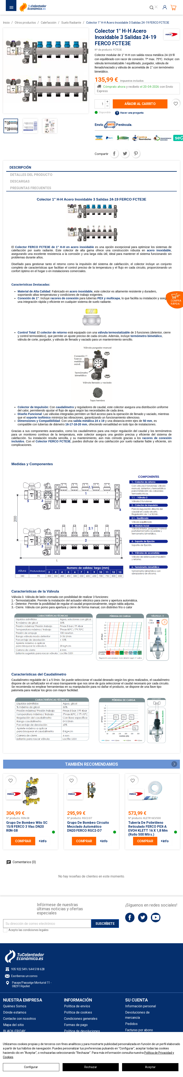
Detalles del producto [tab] (31, 175)
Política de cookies (78, 1012)
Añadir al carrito (140, 104)
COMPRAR (23, 841)
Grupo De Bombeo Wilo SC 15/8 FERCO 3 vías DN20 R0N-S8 (26, 826)
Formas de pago (76, 1025)
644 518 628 (37, 969)
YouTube (155, 917)
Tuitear (125, 153)
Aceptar (150, 1067)
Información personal (140, 1006)
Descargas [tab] (20, 181)
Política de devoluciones (82, 1031)
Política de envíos (77, 1006)
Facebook (130, 917)
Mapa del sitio (13, 1025)
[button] (174, 764)
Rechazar (90, 1067)
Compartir (114, 153)
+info (42, 841)
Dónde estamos (14, 1012)
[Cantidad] (100, 103)
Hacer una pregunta (129, 112)
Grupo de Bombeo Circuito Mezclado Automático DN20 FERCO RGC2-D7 (88, 826)
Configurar (31, 1067)
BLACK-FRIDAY (14, 1031)
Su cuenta (136, 1000)
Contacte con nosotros (19, 1019)
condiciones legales (35, 930)
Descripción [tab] (20, 167)
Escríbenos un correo (24, 976)
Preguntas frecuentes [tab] (30, 188)
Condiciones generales (80, 1019)
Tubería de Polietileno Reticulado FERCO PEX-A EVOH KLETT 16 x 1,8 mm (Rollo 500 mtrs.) (148, 828)
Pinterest (136, 153)
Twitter (142, 917)
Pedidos (131, 1024)
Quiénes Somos (14, 1006)
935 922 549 (19, 969)
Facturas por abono (139, 1030)
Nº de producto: (104, 49)
